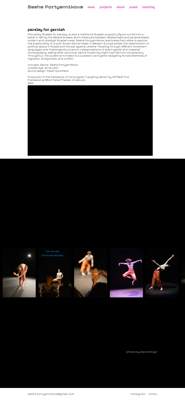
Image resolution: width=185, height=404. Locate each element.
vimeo (152, 393)
